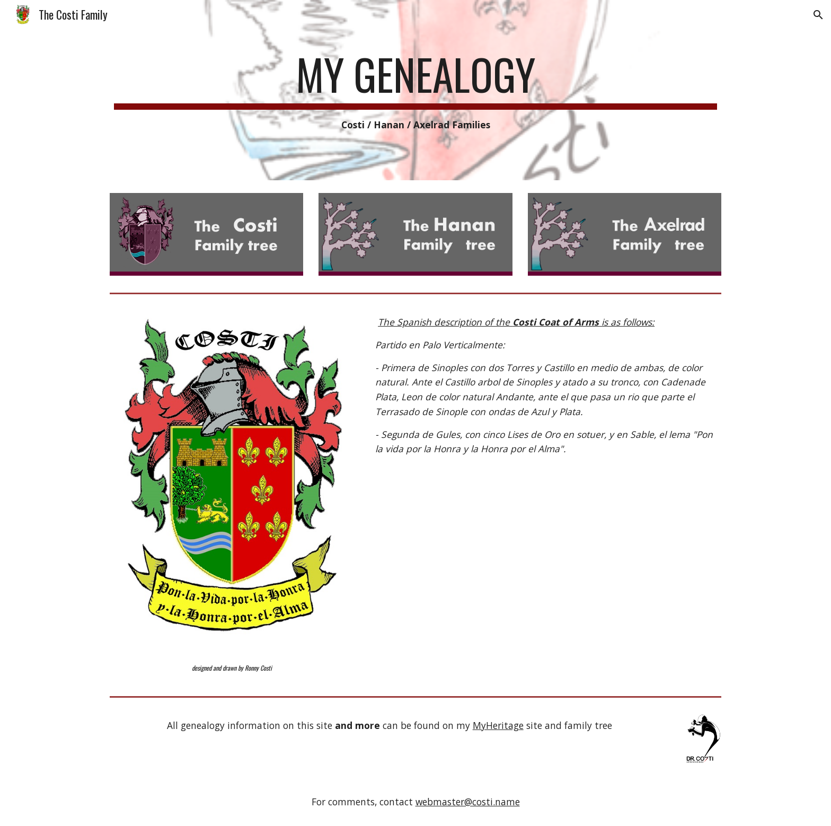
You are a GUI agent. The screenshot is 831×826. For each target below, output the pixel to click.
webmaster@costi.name (467, 801)
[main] (415, 90)
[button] (818, 15)
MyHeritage (498, 725)
